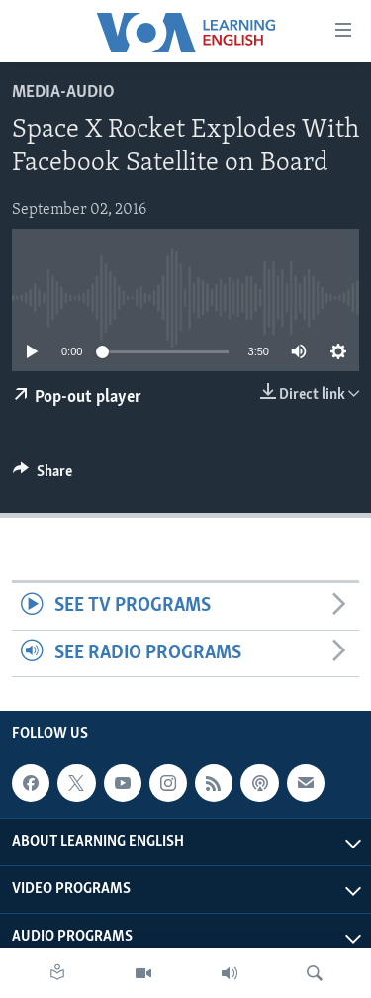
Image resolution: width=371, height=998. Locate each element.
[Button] (42, 476)
